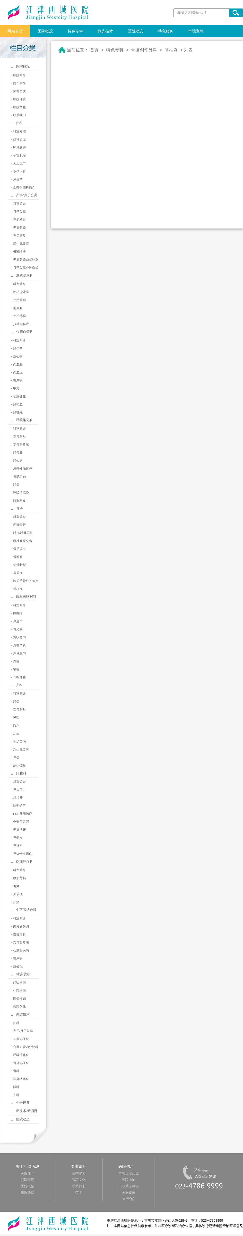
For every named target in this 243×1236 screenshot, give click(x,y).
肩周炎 (18, 573)
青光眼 (18, 629)
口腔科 (21, 773)
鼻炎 (16, 757)
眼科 (16, 1087)
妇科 (19, 123)
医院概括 (27, 1186)
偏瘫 (16, 886)
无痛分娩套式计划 (25, 260)
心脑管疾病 (21, 950)
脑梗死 (18, 412)
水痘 (16, 733)
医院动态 (135, 31)
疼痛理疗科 (24, 861)
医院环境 (19, 99)
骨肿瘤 (18, 557)
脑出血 (18, 404)
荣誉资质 (19, 91)
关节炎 (18, 894)
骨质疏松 (19, 549)
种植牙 (18, 798)
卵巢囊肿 (19, 147)
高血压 (18, 372)
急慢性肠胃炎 (22, 468)
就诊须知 (23, 974)
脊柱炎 (18, 589)
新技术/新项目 (26, 1111)
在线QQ (128, 1199)
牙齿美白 (19, 790)
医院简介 (19, 75)
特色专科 (75, 31)
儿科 (19, 685)
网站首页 (15, 31)
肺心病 (18, 460)
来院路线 (19, 1006)
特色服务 (166, 31)
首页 (94, 50)
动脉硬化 (19, 396)
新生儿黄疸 (21, 244)
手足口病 (19, 741)
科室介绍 (19, 131)
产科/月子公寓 (26, 195)
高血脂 (18, 364)
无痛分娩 (19, 227)
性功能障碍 (21, 292)
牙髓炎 (18, 838)
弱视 (16, 669)
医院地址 (128, 1180)
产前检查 (19, 219)
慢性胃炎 (19, 934)
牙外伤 (18, 846)
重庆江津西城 (128, 1173)
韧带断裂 (19, 565)
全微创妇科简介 (24, 187)
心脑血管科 (24, 332)
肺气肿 (18, 452)
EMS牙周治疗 (22, 814)
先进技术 (23, 1014)
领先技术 (105, 31)
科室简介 (19, 203)
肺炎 (16, 484)
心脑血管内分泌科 (25, 1047)
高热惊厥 (19, 765)
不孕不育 (19, 171)
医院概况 (45, 31)
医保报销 (19, 998)
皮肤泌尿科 (24, 275)
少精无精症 (21, 324)
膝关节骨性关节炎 (25, 581)
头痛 (16, 902)
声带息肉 (19, 653)
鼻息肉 (18, 621)
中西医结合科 (26, 910)
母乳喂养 (19, 252)
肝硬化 (18, 966)
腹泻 (16, 725)
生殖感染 (19, 316)
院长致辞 (19, 83)
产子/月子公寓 (23, 1031)
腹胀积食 (19, 500)
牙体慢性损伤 (22, 854)
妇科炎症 (19, 139)
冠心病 (18, 356)
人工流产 (19, 163)
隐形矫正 (19, 806)
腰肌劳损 (19, 878)
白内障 (18, 613)
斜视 (16, 661)
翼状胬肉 (19, 637)
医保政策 (128, 1192)
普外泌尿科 (21, 1063)
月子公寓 (19, 211)
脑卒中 (18, 348)
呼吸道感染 (21, 492)
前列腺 (18, 308)
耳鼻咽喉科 (21, 1079)
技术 (78, 1192)
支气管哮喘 (21, 444)
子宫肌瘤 (19, 155)
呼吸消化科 (24, 420)
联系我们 (19, 115)
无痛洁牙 (19, 830)
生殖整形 (19, 300)
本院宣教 (196, 31)
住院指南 (19, 990)
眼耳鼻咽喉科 (26, 596)
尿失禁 (18, 179)
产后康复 (19, 235)
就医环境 (27, 1180)
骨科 (19, 508)
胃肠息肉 (19, 476)
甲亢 (16, 388)
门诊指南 (19, 982)
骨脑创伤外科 (144, 50)
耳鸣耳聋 (19, 677)
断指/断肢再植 (23, 533)
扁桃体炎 (19, 645)
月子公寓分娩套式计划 (21, 269)
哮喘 (16, 717)
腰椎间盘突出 (22, 541)
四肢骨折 (19, 525)
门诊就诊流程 (128, 1186)
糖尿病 (18, 380)
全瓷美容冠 (21, 822)
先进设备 (23, 1103)
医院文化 (19, 107)
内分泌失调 (21, 926)
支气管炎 (19, 436)
